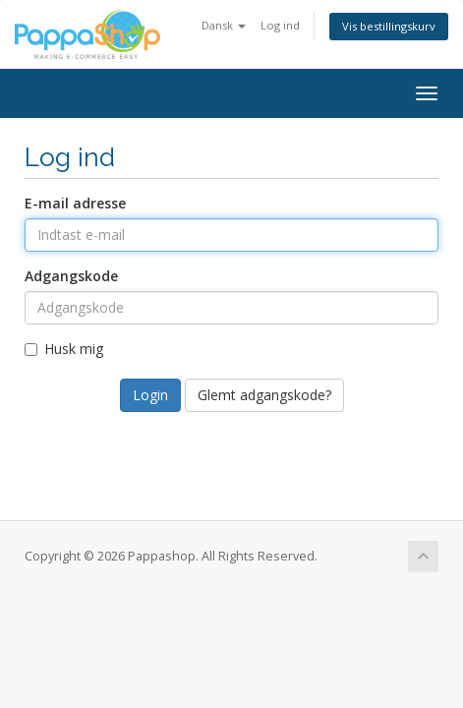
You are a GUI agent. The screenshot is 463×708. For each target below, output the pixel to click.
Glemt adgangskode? (264, 394)
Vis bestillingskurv (388, 26)
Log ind (280, 25)
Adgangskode (71, 275)
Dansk (224, 25)
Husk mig (64, 348)
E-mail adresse (75, 203)
